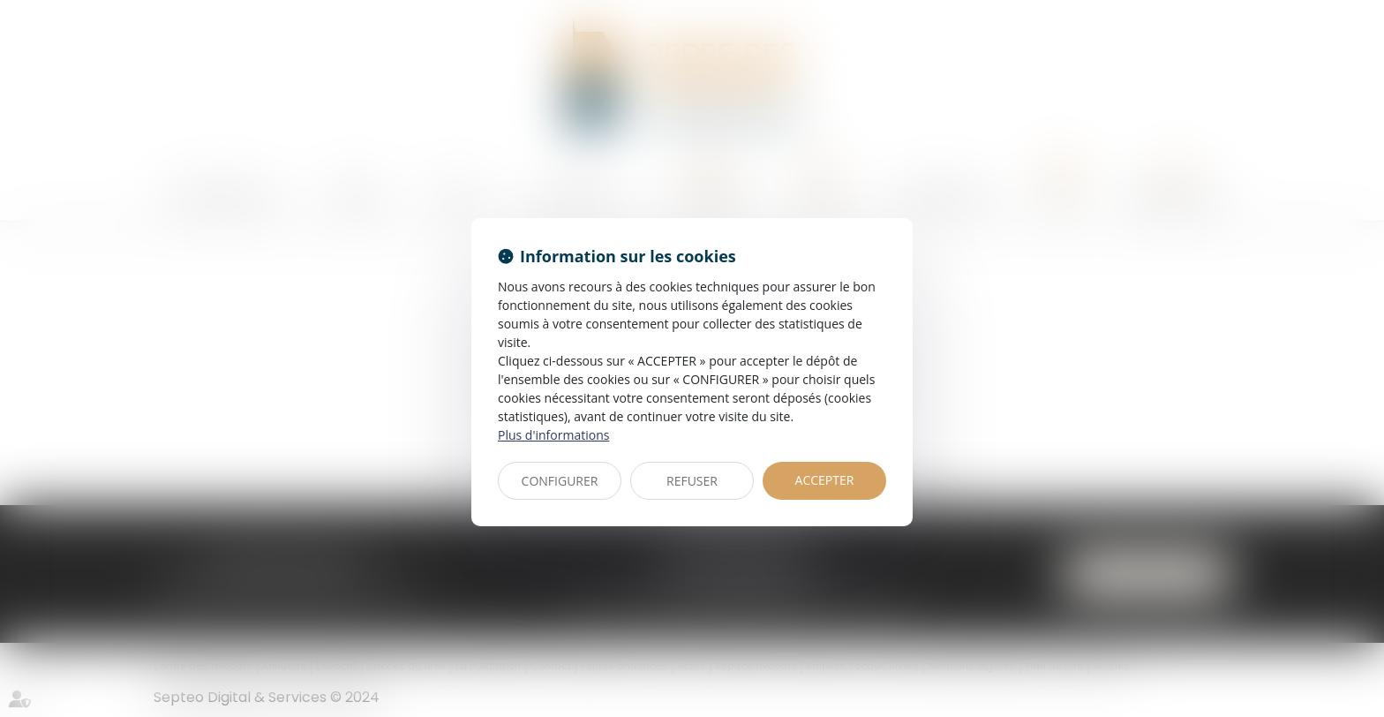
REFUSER (692, 480)
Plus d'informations (553, 434)
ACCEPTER (824, 480)
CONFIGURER (560, 480)
